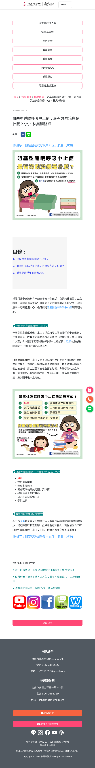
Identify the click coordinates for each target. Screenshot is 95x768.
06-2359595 (51, 664)
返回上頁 (48, 622)
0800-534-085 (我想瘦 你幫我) (54, 741)
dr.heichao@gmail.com (51, 699)
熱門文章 (48, 40)
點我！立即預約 (47, 723)
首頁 (16, 96)
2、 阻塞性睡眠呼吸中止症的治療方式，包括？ (39, 265)
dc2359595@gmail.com (51, 671)
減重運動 (48, 76)
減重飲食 (48, 58)
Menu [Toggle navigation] (65, 4)
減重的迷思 (47, 67)
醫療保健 (26, 96)
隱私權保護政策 (47, 745)
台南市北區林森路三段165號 (47, 658)
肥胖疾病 (39, 96)
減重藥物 (48, 49)
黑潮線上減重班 (47, 85)
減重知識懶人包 (47, 23)
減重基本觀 (47, 31)
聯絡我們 (47, 713)
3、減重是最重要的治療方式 (28, 272)
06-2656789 (51, 693)
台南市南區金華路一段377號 (47, 687)
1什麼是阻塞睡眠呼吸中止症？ (31, 258)
